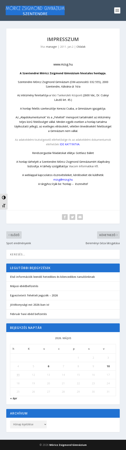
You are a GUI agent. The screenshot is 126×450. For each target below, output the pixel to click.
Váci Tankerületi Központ (67, 95)
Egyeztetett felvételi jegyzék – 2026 (34, 295)
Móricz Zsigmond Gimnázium (68, 445)
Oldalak (81, 46)
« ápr (13, 398)
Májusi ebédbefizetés (24, 286)
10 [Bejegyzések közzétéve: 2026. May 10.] (108, 366)
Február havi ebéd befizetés (28, 314)
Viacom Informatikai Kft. (84, 166)
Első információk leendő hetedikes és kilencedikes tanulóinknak (52, 277)
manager (51, 46)
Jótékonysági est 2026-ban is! (29, 304)
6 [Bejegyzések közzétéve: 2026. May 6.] (48, 366)
